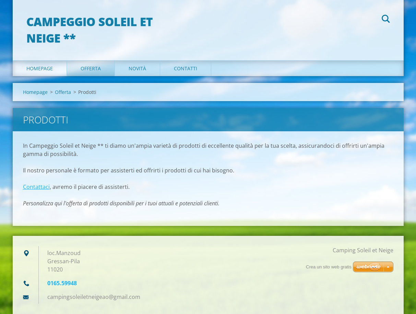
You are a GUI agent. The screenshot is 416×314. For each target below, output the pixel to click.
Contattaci (36, 187)
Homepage (39, 68)
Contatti (185, 68)
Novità (137, 68)
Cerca (386, 20)
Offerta (91, 68)
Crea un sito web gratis (329, 266)
